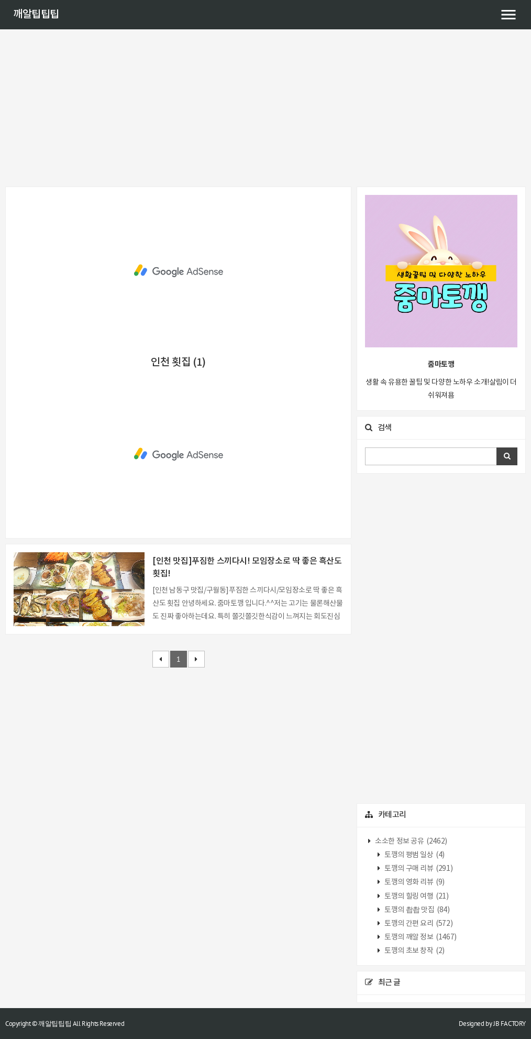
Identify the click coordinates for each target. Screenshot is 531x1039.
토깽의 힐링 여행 (416, 896)
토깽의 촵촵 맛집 (416, 910)
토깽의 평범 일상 (414, 855)
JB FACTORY (509, 1023)
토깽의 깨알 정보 (420, 937)
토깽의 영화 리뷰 (414, 882)
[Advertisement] (265, 108)
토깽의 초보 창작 (414, 951)
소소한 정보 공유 (410, 841)
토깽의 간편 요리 (418, 924)
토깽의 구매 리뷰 (418, 869)
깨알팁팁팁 (36, 14)
